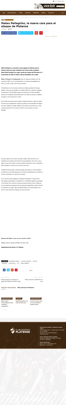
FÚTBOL (21, 12)
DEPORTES (28, 12)
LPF (18, 234)
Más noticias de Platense (26, 258)
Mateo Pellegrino (25, 234)
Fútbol (7, 17)
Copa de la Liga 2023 (26, 232)
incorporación (12, 234)
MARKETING (36, 12)
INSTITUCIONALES (12, 12)
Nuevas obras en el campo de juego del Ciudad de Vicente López (11, 251)
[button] (63, 13)
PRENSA (43, 12)
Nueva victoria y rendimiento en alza (34, 251)
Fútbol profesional (14, 17)
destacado (4, 234)
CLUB (3, 12)
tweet (30, 241)
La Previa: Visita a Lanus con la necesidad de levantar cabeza (36, 274)
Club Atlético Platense (14, 232)
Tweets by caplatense (51, 36)
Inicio (2, 17)
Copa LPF (35, 232)
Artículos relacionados (8, 258)
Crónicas (18, 269)
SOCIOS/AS (51, 12)
